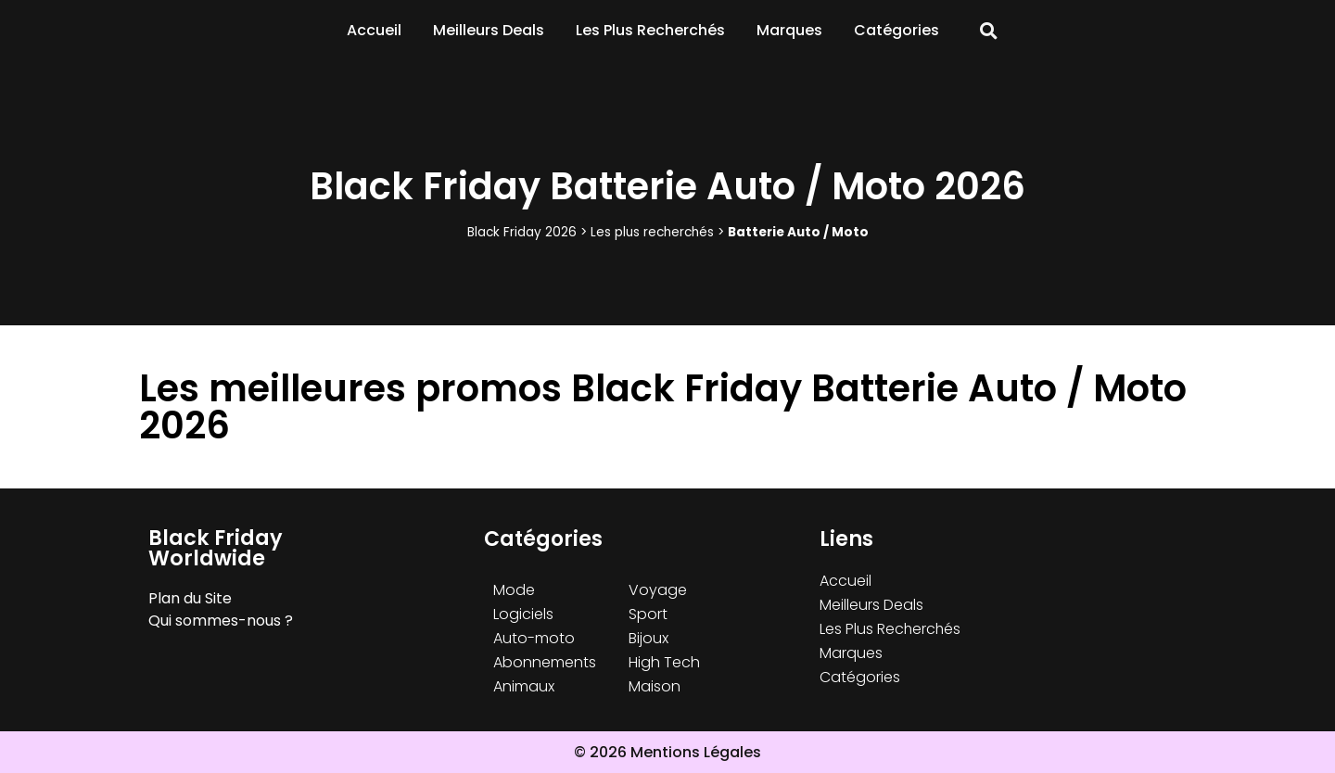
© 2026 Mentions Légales (667, 752)
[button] (988, 31)
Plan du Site (190, 598)
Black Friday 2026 (522, 232)
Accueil (374, 30)
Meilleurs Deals (488, 30)
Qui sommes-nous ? (220, 620)
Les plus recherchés (652, 232)
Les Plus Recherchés (650, 30)
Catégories (896, 30)
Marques (789, 30)
